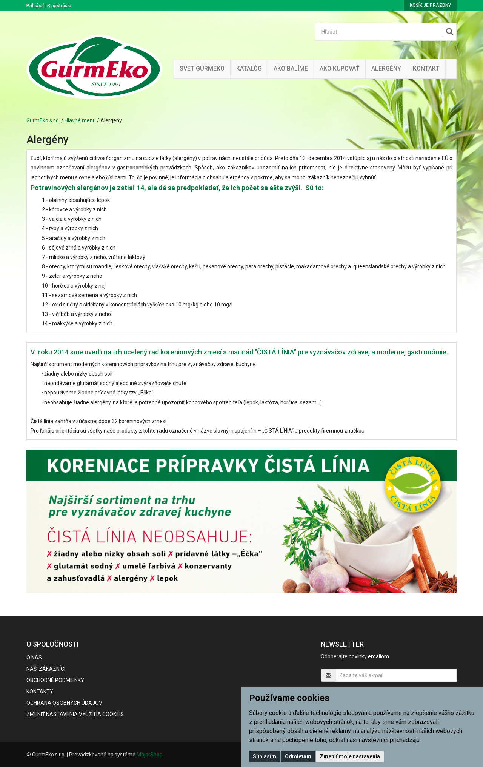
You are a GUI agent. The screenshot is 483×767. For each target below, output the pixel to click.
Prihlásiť (35, 5)
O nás (34, 658)
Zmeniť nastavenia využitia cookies (75, 714)
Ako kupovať (340, 68)
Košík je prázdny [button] (430, 5)
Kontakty (39, 691)
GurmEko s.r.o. (43, 120)
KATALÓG (249, 68)
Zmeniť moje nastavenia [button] (350, 756)
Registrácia (59, 5)
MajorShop (150, 755)
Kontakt (426, 68)
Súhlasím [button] (264, 756)
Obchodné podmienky (55, 680)
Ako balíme (291, 68)
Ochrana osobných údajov (64, 703)
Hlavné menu (80, 120)
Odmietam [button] (298, 756)
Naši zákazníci (45, 669)
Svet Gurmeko (202, 68)
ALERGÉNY (386, 68)
